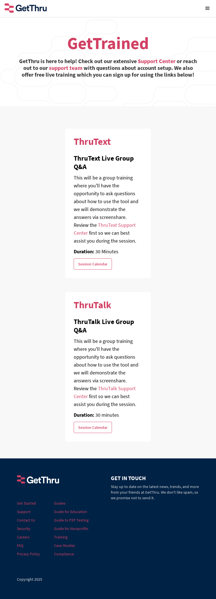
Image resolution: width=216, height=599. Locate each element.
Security (23, 528)
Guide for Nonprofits (71, 528)
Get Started (26, 503)
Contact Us (26, 520)
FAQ (20, 545)
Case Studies (64, 545)
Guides (60, 503)
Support (24, 511)
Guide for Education (70, 511)
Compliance (64, 553)
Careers (23, 537)
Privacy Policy (28, 553)
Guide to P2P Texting (71, 520)
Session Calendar (92, 264)
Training (61, 537)
